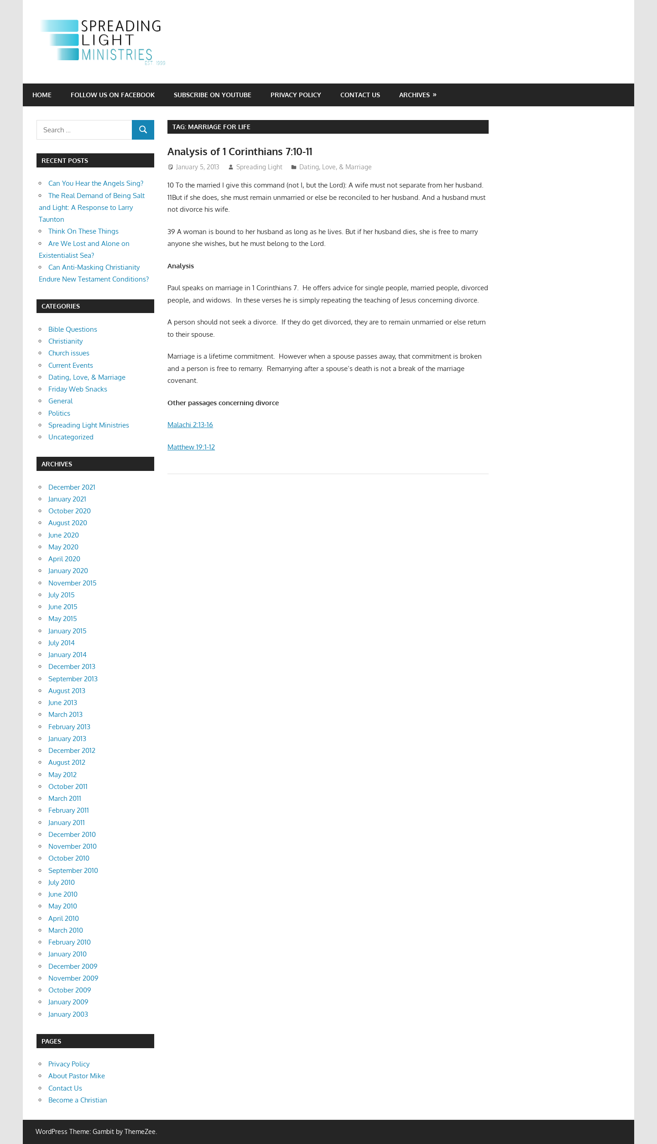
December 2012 (71, 750)
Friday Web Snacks (77, 389)
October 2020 (69, 511)
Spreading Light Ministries (88, 425)
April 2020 (64, 558)
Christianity (65, 341)
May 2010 (62, 906)
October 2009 (69, 990)
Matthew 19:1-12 (191, 447)
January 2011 (66, 822)
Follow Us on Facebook (113, 95)
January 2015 (67, 631)
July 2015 (61, 594)
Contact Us (360, 95)
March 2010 (65, 930)
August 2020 (67, 522)
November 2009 (73, 978)
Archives (414, 95)
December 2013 (71, 666)
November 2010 (72, 846)
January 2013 (67, 738)
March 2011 (64, 798)
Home (42, 95)
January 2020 (68, 570)
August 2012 (66, 762)
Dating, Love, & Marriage (335, 167)
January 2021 (67, 499)
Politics (59, 413)
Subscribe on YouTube (212, 95)
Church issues (68, 353)
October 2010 (68, 858)
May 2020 (63, 547)
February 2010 (69, 942)
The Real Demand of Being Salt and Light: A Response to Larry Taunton (92, 207)
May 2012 (62, 774)
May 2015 (62, 618)
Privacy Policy (296, 95)
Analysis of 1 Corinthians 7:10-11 (239, 151)
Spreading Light (259, 167)
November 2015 (72, 583)
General (60, 401)
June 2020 (63, 535)
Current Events (70, 365)
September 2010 (73, 870)
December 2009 (73, 966)
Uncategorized (71, 437)
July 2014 (61, 642)
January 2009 (68, 1002)
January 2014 (67, 654)
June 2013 (62, 702)
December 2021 (71, 487)
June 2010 (63, 894)
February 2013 (69, 726)
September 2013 (73, 678)
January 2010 (67, 954)
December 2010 (72, 834)
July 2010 (61, 882)
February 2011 (68, 810)
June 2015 (63, 606)
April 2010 (63, 918)
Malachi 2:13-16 (190, 424)
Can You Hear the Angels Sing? (95, 183)
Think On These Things (83, 231)
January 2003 (68, 1014)
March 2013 (65, 714)
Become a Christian (77, 1100)
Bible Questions (72, 329)
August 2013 (66, 690)
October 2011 (68, 786)
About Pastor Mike (76, 1075)
